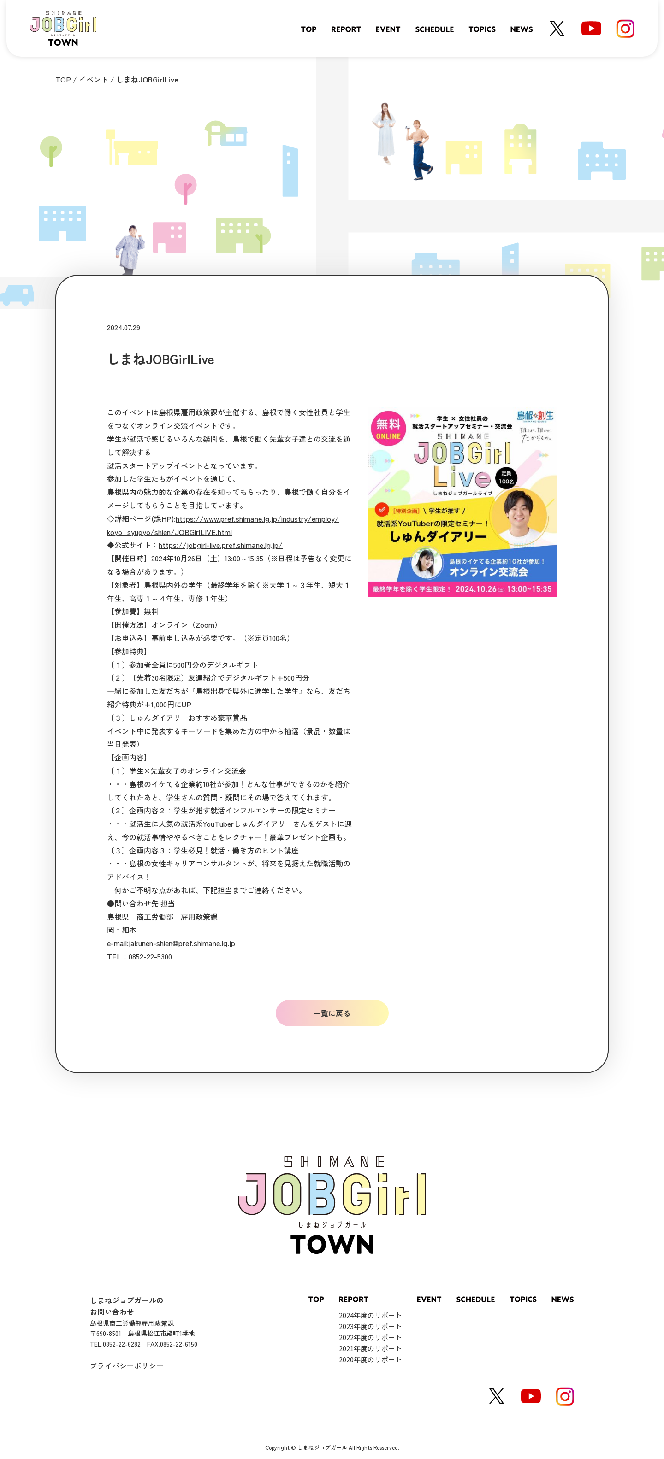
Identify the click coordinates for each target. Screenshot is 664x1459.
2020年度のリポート (370, 1359)
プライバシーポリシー (127, 1365)
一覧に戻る (332, 1012)
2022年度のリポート (370, 1337)
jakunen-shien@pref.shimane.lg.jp (182, 942)
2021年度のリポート (370, 1348)
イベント (93, 79)
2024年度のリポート (370, 1315)
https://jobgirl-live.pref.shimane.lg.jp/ (221, 544)
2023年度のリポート (370, 1326)
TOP (63, 79)
